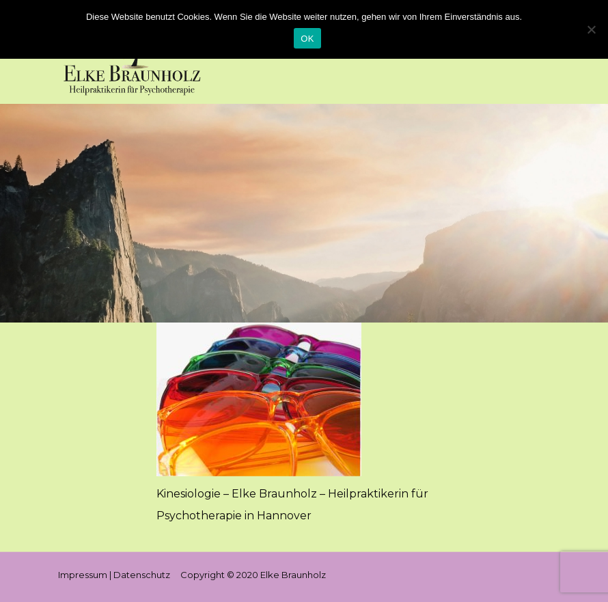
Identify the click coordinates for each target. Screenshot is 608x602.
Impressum (82, 574)
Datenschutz (141, 574)
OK (307, 38)
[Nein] (591, 29)
